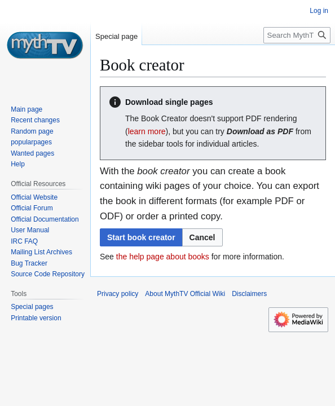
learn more (147, 131)
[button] (202, 237)
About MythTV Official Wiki (185, 294)
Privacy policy (117, 294)
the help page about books (162, 256)
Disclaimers (249, 294)
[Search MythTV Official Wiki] (296, 35)
